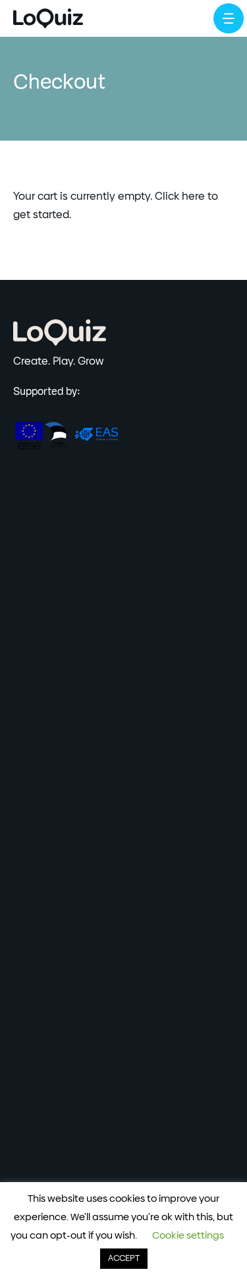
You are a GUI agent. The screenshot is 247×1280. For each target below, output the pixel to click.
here (193, 196)
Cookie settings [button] (188, 1236)
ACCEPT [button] (124, 1258)
